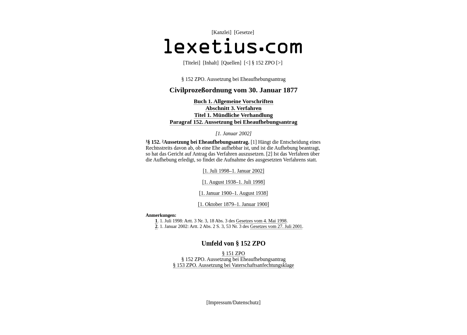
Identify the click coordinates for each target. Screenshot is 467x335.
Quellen (231, 62)
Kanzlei (221, 32)
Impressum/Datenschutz (233, 302)
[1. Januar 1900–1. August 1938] (233, 193)
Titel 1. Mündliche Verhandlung (233, 115)
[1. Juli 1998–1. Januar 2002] (233, 171)
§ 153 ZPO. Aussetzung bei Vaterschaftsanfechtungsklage (233, 265)
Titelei (191, 62)
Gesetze (244, 32)
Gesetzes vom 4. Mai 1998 (261, 220)
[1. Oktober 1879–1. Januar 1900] (233, 204)
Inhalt (210, 62)
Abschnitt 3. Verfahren (233, 108)
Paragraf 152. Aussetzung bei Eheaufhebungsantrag (234, 122)
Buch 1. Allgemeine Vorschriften (233, 101)
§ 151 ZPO (233, 253)
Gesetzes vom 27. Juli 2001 (276, 226)
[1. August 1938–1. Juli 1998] (233, 182)
